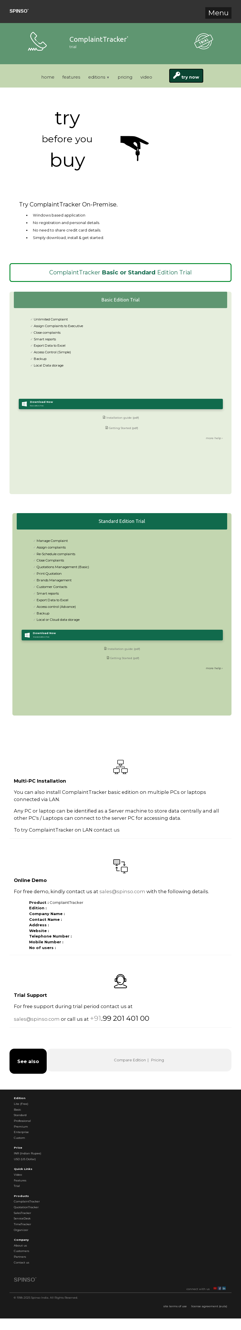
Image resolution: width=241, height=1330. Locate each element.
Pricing (157, 1060)
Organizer (21, 1230)
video (146, 77)
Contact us (21, 1262)
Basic (17, 1109)
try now (186, 76)
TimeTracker (22, 1224)
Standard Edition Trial (122, 521)
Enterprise (21, 1132)
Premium (21, 1126)
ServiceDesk (22, 1218)
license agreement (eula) (209, 1306)
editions (99, 77)
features (71, 77)
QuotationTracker (26, 1207)
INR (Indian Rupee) (27, 1153)
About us (20, 1245)
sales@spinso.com (122, 891)
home (47, 77)
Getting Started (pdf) (121, 439)
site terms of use (175, 1306)
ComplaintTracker (27, 1201)
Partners (20, 1256)
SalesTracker (22, 1213)
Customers (21, 1251)
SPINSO (19, 10)
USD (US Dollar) (25, 1159)
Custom (19, 1137)
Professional (22, 1120)
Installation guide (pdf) (121, 428)
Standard (20, 1115)
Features (20, 1180)
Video (18, 1174)
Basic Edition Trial (120, 299)
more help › (214, 449)
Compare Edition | (132, 1060)
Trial (17, 1185)
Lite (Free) (21, 1103)
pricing (125, 77)
